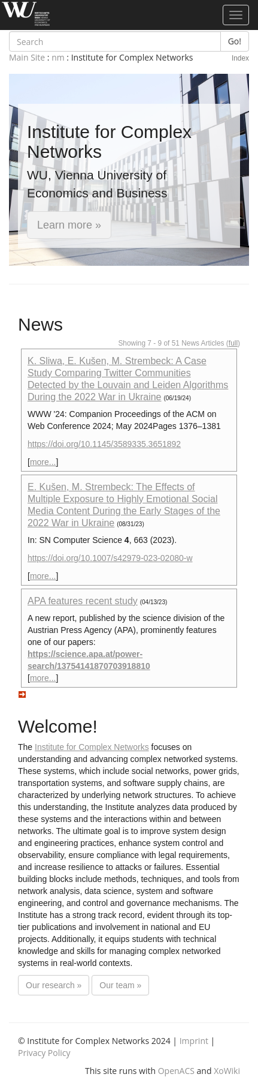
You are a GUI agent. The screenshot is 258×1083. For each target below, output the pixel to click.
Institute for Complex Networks (92, 747)
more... (43, 462)
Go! (234, 41)
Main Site (27, 57)
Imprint (194, 1040)
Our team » (120, 985)
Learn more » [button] (69, 225)
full (233, 343)
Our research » (53, 985)
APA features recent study (83, 601)
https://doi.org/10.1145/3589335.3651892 (104, 444)
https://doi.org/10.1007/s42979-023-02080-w (110, 558)
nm (58, 57)
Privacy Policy (44, 1052)
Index (240, 58)
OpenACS (176, 1070)
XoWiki (227, 1070)
